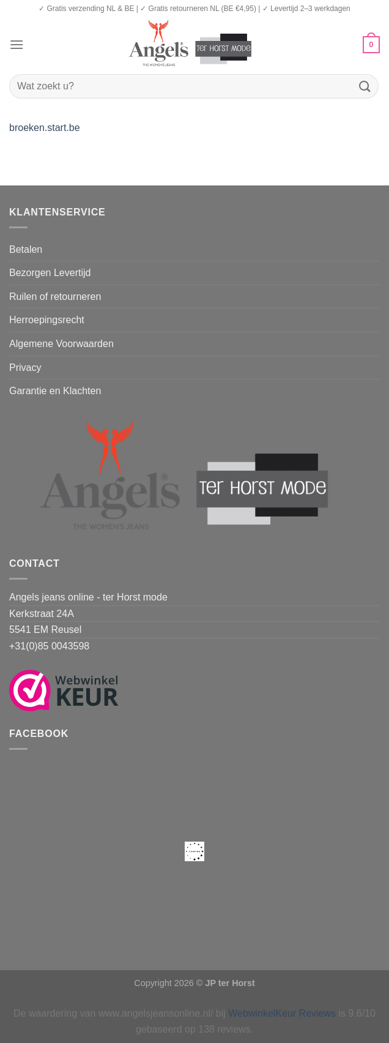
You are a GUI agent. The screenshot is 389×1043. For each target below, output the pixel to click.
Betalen (25, 249)
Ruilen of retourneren (55, 296)
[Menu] (16, 44)
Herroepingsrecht (46, 320)
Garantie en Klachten (55, 391)
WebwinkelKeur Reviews (282, 1013)
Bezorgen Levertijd (50, 272)
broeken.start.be (44, 127)
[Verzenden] (365, 86)
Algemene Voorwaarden (61, 343)
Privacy (25, 367)
